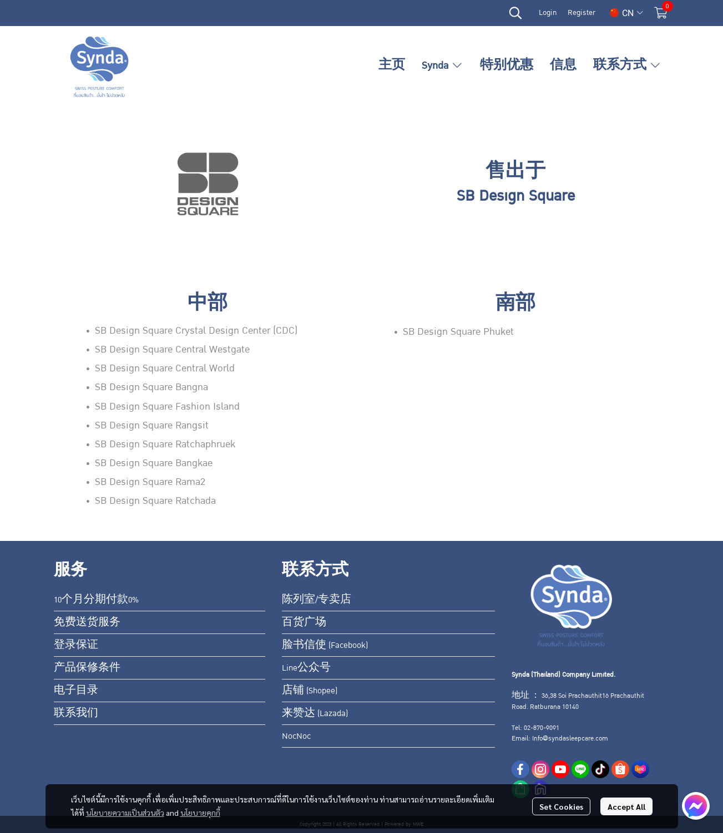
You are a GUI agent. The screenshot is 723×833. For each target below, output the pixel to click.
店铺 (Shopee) (309, 690)
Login (548, 13)
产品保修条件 (87, 667)
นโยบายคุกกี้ (200, 812)
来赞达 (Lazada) (315, 713)
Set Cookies (561, 806)
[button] (515, 12)
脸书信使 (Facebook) (325, 645)
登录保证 (76, 645)
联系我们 (76, 713)
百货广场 (304, 622)
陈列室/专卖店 (316, 599)
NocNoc (296, 736)
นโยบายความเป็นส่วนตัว (125, 812)
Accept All (626, 806)
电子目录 (76, 690)
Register (581, 13)
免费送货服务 (87, 622)
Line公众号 (306, 667)
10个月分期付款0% (96, 599)
